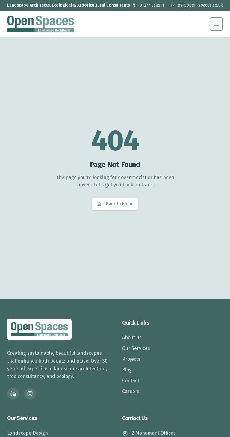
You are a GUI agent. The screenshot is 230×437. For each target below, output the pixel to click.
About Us (132, 337)
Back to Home (115, 203)
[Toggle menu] (216, 24)
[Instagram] (30, 394)
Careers (131, 391)
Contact (130, 380)
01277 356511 (148, 5)
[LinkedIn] (13, 394)
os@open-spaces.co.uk (197, 5)
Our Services (136, 348)
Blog (127, 370)
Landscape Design (27, 433)
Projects (131, 359)
